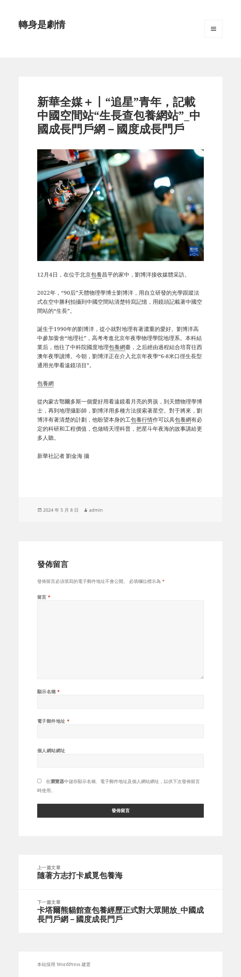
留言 (44, 597)
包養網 (117, 347)
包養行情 (142, 419)
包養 (96, 274)
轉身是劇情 (41, 24)
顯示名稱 (48, 691)
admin (96, 510)
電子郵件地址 (53, 721)
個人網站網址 (51, 750)
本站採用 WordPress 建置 (64, 964)
